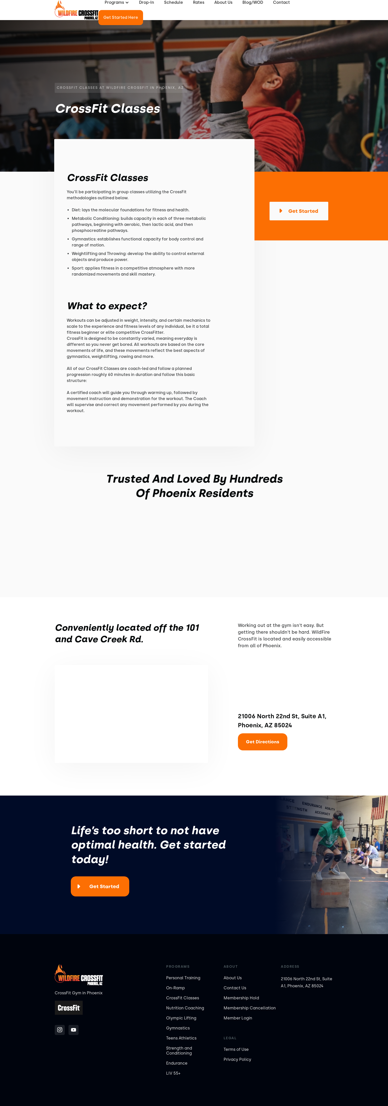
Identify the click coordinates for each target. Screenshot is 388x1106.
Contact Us (235, 988)
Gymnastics (178, 1028)
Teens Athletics (181, 1038)
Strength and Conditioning (179, 1051)
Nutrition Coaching (185, 1008)
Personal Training (183, 977)
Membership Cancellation (250, 1008)
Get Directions (262, 742)
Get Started (104, 886)
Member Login (238, 1018)
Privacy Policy (237, 1059)
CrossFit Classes (182, 998)
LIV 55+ (173, 1073)
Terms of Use (236, 1049)
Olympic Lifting (181, 1018)
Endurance (176, 1063)
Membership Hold (241, 998)
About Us (233, 977)
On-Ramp (175, 988)
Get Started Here (120, 17)
